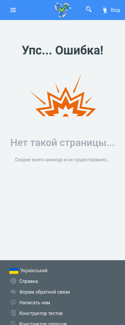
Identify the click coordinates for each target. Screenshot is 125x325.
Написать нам (34, 302)
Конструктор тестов (41, 313)
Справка (28, 281)
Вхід (111, 10)
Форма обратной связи (44, 292)
